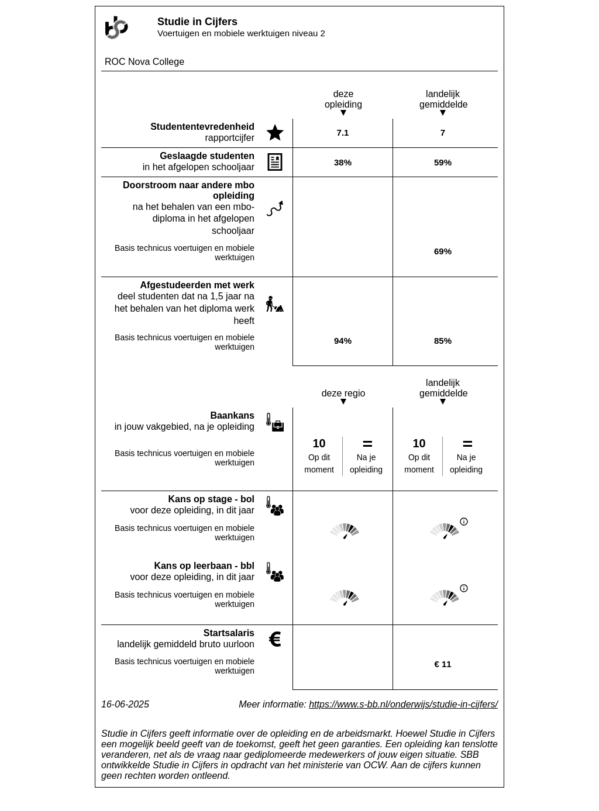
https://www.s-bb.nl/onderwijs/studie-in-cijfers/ (403, 704)
